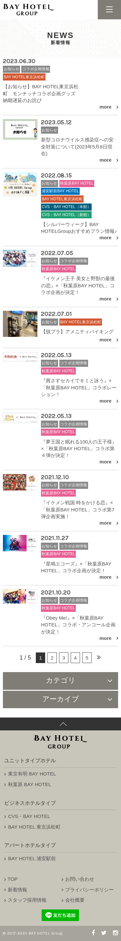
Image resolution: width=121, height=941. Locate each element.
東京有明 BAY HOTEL (32, 773)
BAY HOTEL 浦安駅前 (32, 858)
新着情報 (17, 889)
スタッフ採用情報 (27, 900)
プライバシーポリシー (89, 889)
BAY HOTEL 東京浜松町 (34, 827)
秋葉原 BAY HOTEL (29, 784)
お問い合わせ (79, 879)
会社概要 (75, 900)
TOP (13, 879)
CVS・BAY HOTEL (29, 816)
